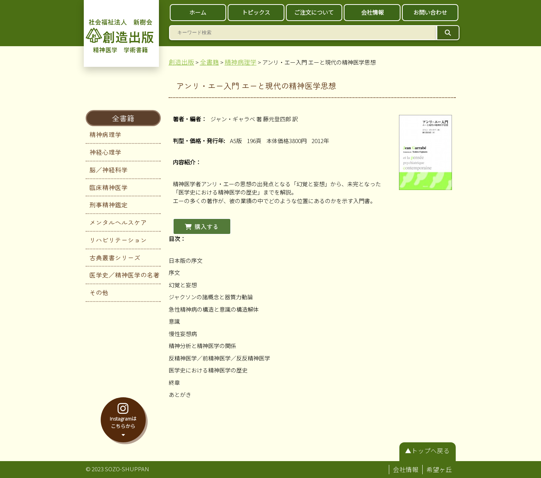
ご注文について (314, 12)
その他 (99, 292)
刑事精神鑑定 (108, 204)
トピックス (256, 12)
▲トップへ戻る (427, 450)
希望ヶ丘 (439, 469)
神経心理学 (105, 152)
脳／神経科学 (108, 169)
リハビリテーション (118, 239)
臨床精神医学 (108, 187)
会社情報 (372, 12)
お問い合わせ (430, 12)
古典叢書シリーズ (115, 257)
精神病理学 (105, 134)
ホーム (197, 12)
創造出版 (181, 61)
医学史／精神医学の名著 (124, 274)
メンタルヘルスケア (118, 222)
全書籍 (123, 118)
